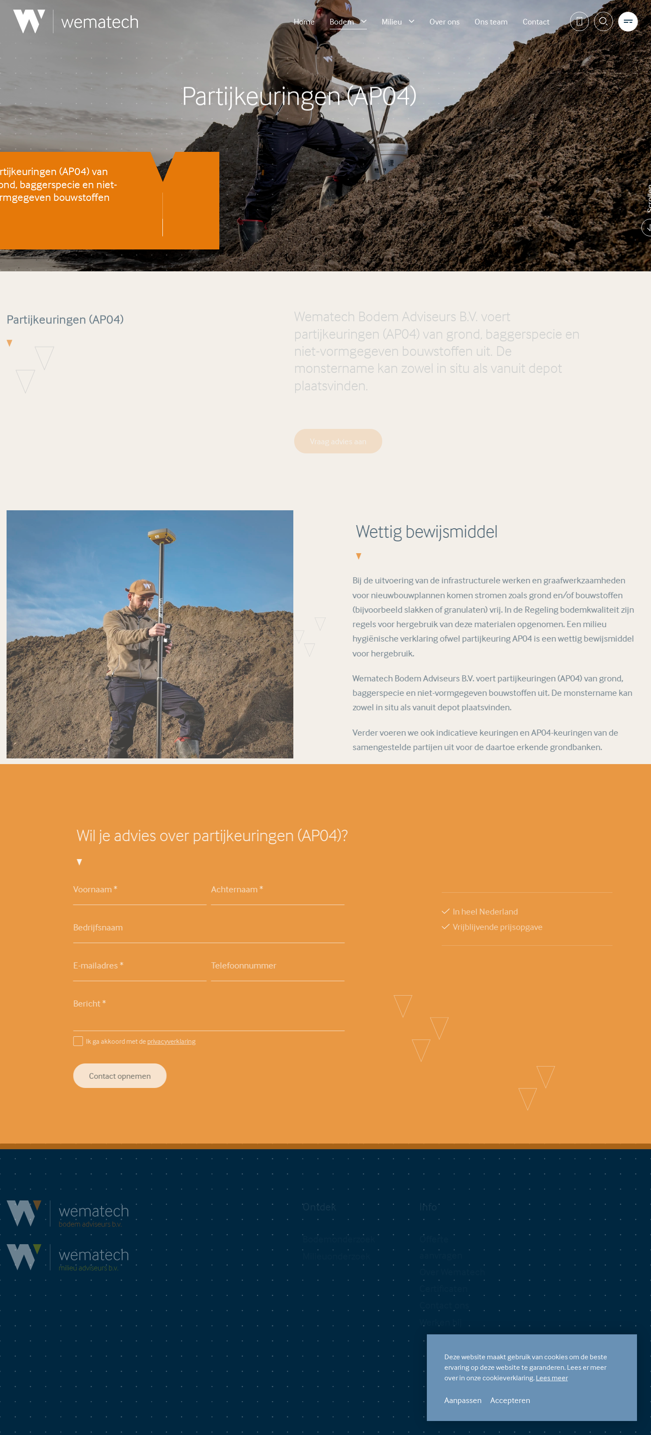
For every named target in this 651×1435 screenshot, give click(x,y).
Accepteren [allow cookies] (510, 1399)
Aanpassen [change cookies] (463, 1399)
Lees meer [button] (552, 1377)
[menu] (628, 22)
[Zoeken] (604, 22)
